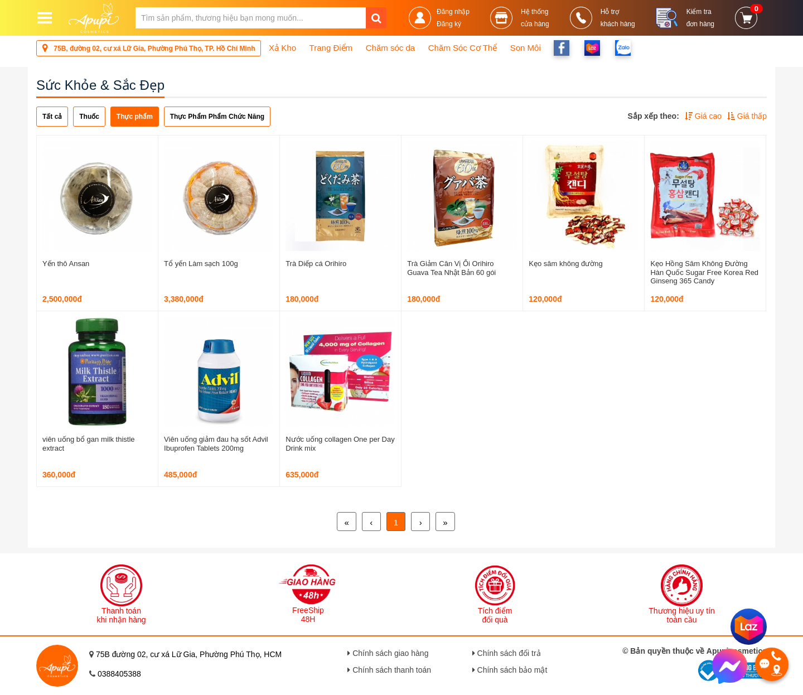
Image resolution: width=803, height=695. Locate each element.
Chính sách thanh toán (389, 669)
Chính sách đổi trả (506, 653)
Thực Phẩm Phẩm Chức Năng (217, 116)
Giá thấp (747, 116)
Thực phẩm (135, 116)
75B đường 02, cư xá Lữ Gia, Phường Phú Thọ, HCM (189, 654)
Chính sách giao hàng (387, 653)
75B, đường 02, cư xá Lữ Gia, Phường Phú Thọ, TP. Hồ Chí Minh (148, 47)
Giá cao (703, 116)
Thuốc (89, 116)
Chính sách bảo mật (510, 669)
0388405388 (119, 673)
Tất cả (52, 116)
